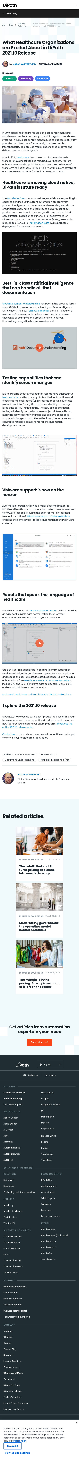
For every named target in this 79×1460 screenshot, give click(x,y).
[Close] (77, 1422)
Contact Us (30, 1075)
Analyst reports (48, 1186)
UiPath (46, 1253)
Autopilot (8, 1159)
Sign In (50, 1075)
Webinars (46, 1204)
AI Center (8, 1129)
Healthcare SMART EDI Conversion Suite (46, 680)
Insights (45, 1098)
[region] (39, 1440)
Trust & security (11, 1367)
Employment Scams (13, 1409)
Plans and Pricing (12, 1098)
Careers (7, 1343)
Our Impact (9, 1379)
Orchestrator (47, 1128)
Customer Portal (11, 1242)
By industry (9, 1180)
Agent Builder (10, 1123)
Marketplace (47, 1116)
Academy (8, 1205)
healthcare (23, 157)
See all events (48, 1259)
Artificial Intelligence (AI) (55, 760)
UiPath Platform (16, 198)
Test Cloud (46, 1160)
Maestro (45, 1122)
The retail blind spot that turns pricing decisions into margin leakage (38, 869)
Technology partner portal (16, 1316)
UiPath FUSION (48, 1229)
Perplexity (25, 78)
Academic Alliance (12, 1211)
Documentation (11, 1248)
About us (7, 1331)
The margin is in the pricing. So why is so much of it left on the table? (39, 983)
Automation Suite (39, 223)
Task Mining (47, 1154)
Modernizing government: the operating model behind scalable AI (39, 926)
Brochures (46, 1210)
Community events (13, 1266)
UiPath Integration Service (43, 610)
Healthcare (47, 754)
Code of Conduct (12, 1397)
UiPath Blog (46, 1180)
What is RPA (9, 1223)
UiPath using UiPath (13, 1373)
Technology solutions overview (19, 1192)
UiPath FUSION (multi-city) (54, 1235)
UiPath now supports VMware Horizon (48, 516)
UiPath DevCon (48, 1247)
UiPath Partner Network (15, 1286)
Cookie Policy (19, 1440)
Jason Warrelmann (24, 64)
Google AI (42, 78)
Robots (44, 1141)
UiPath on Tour (48, 1241)
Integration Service (50, 1104)
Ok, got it (12, 1446)
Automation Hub (11, 1147)
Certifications (10, 1217)
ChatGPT (9, 78)
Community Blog (12, 1260)
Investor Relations (12, 1361)
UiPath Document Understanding (21, 303)
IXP (42, 1110)
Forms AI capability (38, 310)
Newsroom (8, 1355)
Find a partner (10, 1292)
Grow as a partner (12, 1304)
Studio (44, 1148)
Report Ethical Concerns (15, 1403)
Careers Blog (9, 1349)
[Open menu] (75, 5)
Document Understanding (19, 760)
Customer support (13, 1104)
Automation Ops (11, 1153)
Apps (5, 1135)
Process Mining (48, 1135)
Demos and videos (50, 1216)
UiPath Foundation (12, 1391)
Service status (10, 1272)
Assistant (8, 1141)
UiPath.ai (7, 1337)
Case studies (47, 1192)
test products (10, 397)
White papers (48, 1198)
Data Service (47, 1092)
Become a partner (12, 1298)
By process (8, 1186)
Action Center (10, 1117)
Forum (6, 1254)
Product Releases (25, 754)
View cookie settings (17, 1453)
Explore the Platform (14, 1092)
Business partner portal (15, 1310)
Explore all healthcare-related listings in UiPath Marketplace (36, 694)
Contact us (9, 734)
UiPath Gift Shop (11, 1385)
